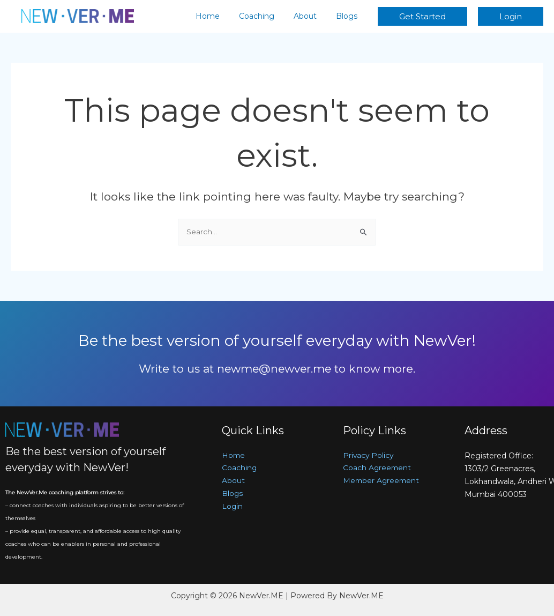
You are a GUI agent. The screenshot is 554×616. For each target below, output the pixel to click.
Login (232, 507)
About (311, 16)
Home (223, 16)
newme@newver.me (274, 368)
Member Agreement (382, 481)
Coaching (267, 16)
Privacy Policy (369, 456)
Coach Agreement (378, 468)
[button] (422, 16)
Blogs (349, 16)
